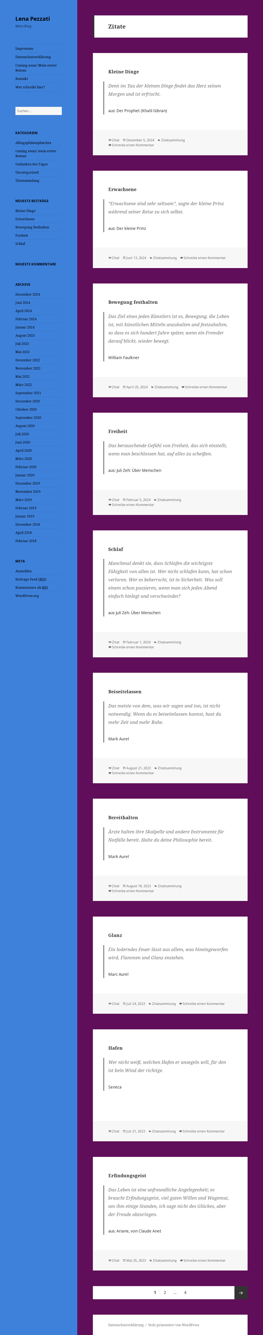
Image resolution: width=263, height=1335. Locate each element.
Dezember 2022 (27, 360)
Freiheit (21, 235)
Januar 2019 (24, 516)
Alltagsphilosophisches (33, 143)
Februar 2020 (25, 467)
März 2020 (23, 458)
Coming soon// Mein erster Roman (36, 68)
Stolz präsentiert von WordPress (173, 1325)
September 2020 (28, 417)
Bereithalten (123, 817)
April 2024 (23, 311)
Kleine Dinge (25, 210)
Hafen (115, 1048)
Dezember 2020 (27, 401)
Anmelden (23, 571)
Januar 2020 (24, 475)
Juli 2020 (22, 434)
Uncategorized (27, 172)
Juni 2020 (22, 442)
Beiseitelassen (125, 691)
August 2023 (25, 335)
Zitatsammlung (27, 180)
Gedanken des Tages (31, 164)
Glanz (115, 935)
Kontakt (21, 78)
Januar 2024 (24, 327)
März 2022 (23, 384)
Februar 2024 (25, 319)
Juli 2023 (22, 343)
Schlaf (20, 243)
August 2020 (25, 426)
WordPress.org (27, 595)
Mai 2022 (22, 376)
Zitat (115, 140)
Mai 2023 (22, 352)
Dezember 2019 (27, 483)
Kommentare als (31, 587)
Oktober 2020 (26, 409)
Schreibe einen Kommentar (133, 145)
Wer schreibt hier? (30, 87)
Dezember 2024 (27, 294)
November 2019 (27, 491)
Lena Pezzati (32, 18)
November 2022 (27, 368)
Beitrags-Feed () (30, 579)
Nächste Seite (241, 1292)
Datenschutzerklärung (33, 57)
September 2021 (28, 393)
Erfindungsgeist (127, 1175)
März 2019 (23, 500)
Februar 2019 (25, 508)
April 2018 (23, 532)
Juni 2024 (22, 302)
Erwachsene (25, 219)
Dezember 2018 (27, 524)
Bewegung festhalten (32, 227)
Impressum (24, 48)
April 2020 (23, 450)
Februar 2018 (25, 541)
